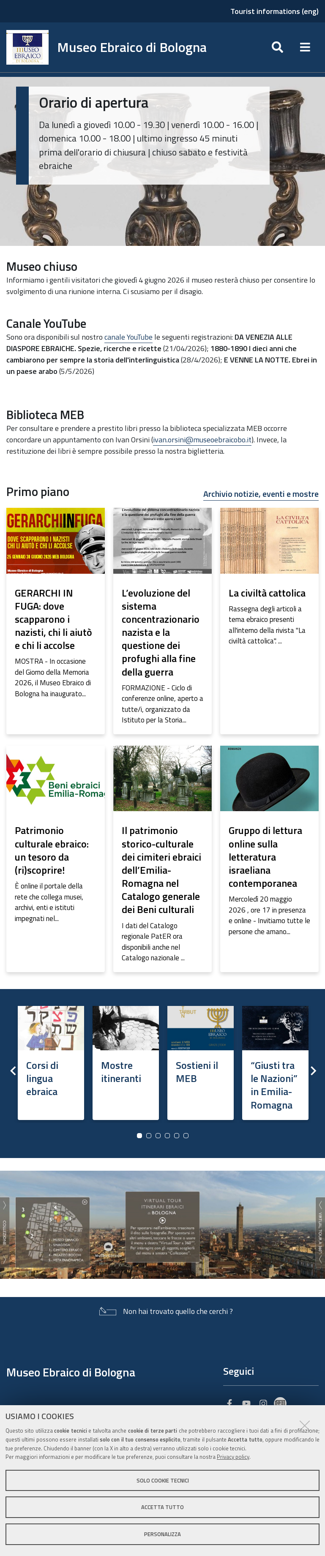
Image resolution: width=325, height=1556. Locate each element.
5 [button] (176, 1135)
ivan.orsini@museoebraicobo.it (202, 439)
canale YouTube (128, 337)
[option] (51, 1060)
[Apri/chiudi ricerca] (277, 47)
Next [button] (312, 1070)
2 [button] (148, 1135)
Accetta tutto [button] (162, 1507)
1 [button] (139, 1135)
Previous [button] (12, 1070)
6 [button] (185, 1135)
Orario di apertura (94, 102)
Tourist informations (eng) (274, 11)
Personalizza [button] (162, 1534)
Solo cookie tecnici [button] (163, 1480)
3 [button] (158, 1135)
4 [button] (167, 1135)
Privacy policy (233, 1456)
